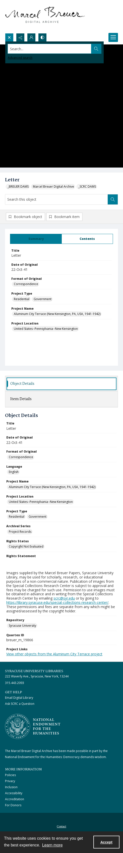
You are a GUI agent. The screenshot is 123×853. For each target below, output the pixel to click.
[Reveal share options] (20, 37)
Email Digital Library (19, 698)
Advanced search (20, 58)
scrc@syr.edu (64, 598)
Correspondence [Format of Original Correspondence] (26, 284)
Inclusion (11, 787)
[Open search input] (9, 37)
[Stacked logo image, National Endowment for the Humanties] (32, 726)
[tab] (36, 239)
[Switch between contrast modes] (42, 37)
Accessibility (13, 793)
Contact (61, 826)
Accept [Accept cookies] (106, 842)
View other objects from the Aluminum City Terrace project (54, 654)
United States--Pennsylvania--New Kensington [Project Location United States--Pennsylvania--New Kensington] (46, 329)
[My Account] (31, 37)
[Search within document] (113, 199)
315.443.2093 (14, 683)
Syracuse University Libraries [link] (34, 671)
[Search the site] (49, 49)
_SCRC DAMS (87, 186)
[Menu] (113, 37)
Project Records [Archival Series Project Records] (20, 531)
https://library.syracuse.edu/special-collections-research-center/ (57, 602)
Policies (10, 775)
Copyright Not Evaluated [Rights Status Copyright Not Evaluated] (26, 546)
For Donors (13, 805)
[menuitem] (61, 826)
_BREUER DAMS (18, 186)
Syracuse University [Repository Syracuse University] (22, 625)
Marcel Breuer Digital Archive (53, 186)
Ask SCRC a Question (19, 704)
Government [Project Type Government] (42, 299)
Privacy (10, 781)
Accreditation (14, 799)
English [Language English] (14, 472)
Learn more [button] (52, 845)
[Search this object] (56, 199)
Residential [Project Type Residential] (21, 299)
